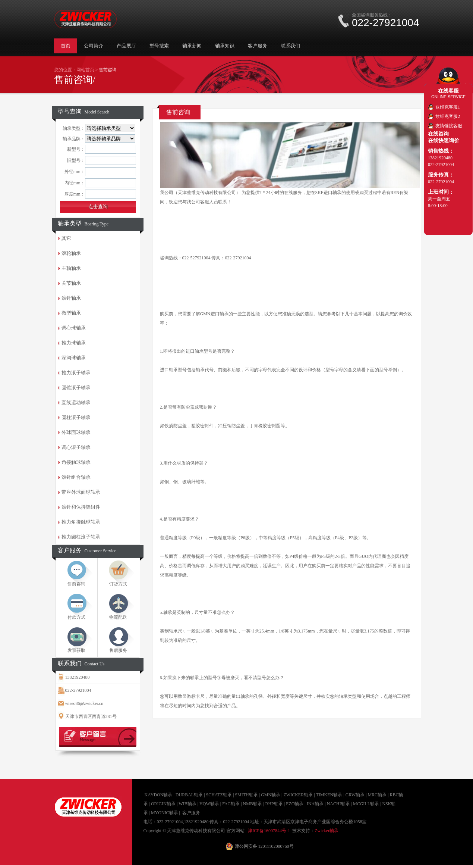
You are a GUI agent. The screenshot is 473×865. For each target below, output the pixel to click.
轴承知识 (224, 46)
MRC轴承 (377, 794)
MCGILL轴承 (366, 803)
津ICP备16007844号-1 (269, 830)
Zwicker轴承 (326, 830)
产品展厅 (126, 46)
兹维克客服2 (447, 116)
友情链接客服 (448, 125)
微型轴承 (71, 313)
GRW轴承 (355, 794)
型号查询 (84, 111)
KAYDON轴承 (159, 794)
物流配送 (118, 617)
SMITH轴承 (246, 794)
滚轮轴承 (71, 253)
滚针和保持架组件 (81, 507)
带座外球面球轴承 (81, 492)
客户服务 (257, 46)
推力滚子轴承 (76, 372)
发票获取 (76, 650)
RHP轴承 (274, 803)
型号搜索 (159, 46)
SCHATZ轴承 (219, 794)
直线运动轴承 (76, 402)
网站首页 (85, 69)
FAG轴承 (231, 803)
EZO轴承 (294, 803)
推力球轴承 (74, 343)
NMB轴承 (252, 803)
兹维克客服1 (447, 107)
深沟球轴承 (74, 357)
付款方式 (76, 617)
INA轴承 (315, 803)
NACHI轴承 (338, 803)
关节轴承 (71, 283)
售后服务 (118, 650)
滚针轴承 (71, 298)
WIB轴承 (187, 803)
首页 (65, 46)
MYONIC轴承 (164, 812)
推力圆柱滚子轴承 (81, 537)
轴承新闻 (192, 46)
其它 (66, 238)
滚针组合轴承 (76, 477)
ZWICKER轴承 (298, 794)
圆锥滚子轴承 (76, 387)
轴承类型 (83, 223)
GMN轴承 (270, 794)
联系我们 (290, 46)
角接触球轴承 (76, 462)
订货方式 (118, 584)
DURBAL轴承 (189, 794)
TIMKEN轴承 (329, 794)
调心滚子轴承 (76, 447)
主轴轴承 (71, 268)
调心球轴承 (74, 328)
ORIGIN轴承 (163, 803)
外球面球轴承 (76, 432)
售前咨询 (76, 584)
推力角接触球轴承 (81, 522)
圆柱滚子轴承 (76, 417)
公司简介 (93, 46)
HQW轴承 (209, 803)
